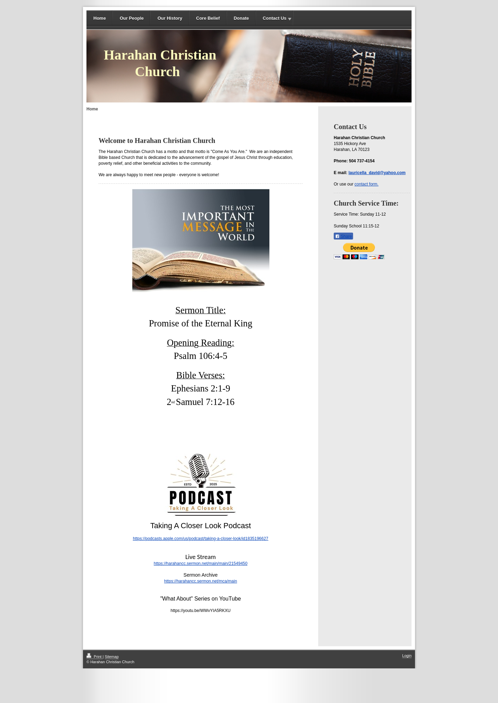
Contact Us (275, 18)
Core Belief (208, 18)
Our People (132, 18)
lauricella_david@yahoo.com (377, 172)
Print (94, 657)
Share (343, 236)
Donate (241, 18)
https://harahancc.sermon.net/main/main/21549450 (201, 563)
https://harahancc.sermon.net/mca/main (200, 581)
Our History (169, 18)
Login (407, 656)
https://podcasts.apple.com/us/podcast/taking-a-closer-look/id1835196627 (200, 538)
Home (99, 18)
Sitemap (112, 657)
